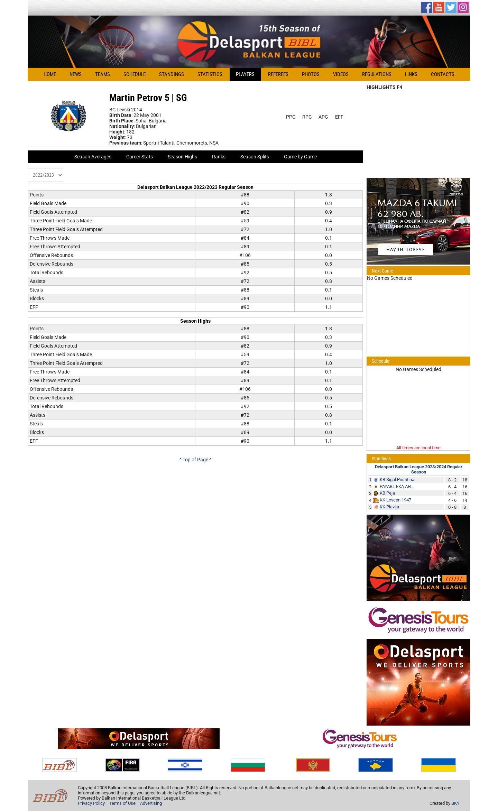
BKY (455, 803)
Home (50, 74)
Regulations (376, 74)
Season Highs (182, 156)
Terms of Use (122, 803)
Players (245, 74)
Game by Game (300, 156)
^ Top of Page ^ (195, 459)
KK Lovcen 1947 (395, 500)
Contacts (442, 74)
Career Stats (139, 156)
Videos (341, 74)
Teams (102, 74)
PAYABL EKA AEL (396, 486)
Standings (171, 74)
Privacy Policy (91, 803)
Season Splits (254, 156)
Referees (278, 74)
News (76, 74)
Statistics (209, 74)
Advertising (151, 803)
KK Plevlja (389, 506)
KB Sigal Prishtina (397, 479)
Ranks (218, 156)
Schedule (134, 74)
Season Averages (92, 156)
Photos (311, 74)
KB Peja (387, 493)
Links (411, 74)
